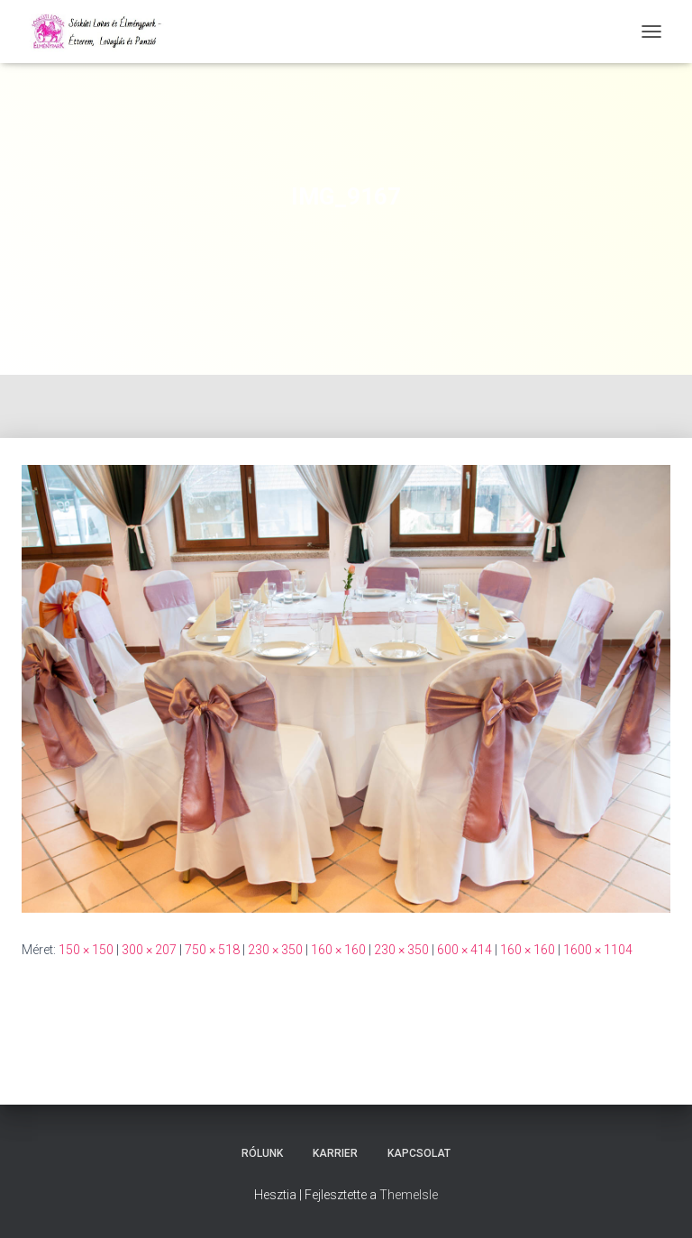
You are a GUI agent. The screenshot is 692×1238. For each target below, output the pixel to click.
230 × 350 (275, 949)
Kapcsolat (419, 1153)
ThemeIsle (408, 1195)
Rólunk (262, 1153)
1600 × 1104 (598, 949)
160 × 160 (338, 949)
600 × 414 (464, 949)
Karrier (335, 1153)
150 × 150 (86, 949)
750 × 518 (212, 949)
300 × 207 (149, 949)
